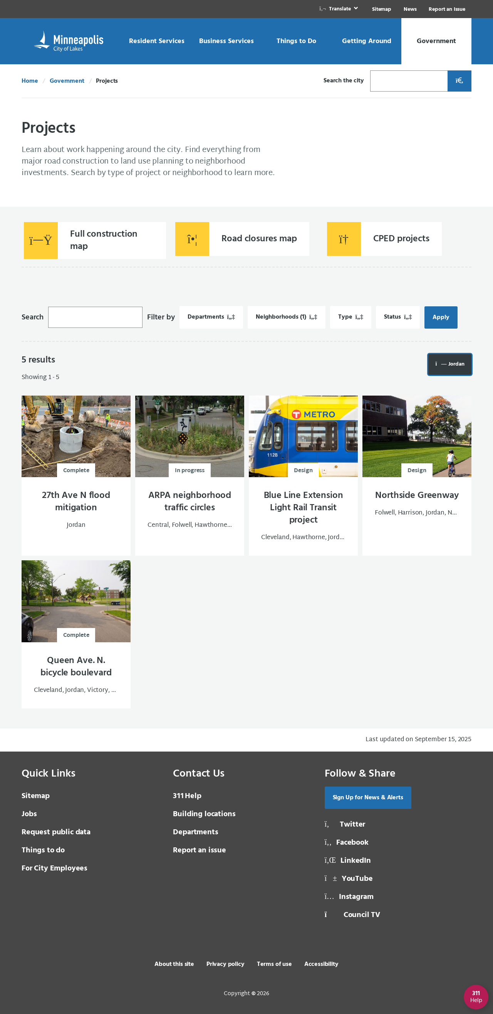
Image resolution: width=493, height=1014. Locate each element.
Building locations (204, 814)
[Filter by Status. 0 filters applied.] (398, 317)
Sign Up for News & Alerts (368, 798)
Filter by (161, 317)
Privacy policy (225, 964)
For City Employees (54, 868)
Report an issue (199, 850)
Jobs (29, 814)
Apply (445, 317)
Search (33, 317)
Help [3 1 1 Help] (187, 796)
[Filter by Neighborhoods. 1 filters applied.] (286, 317)
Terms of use (274, 964)
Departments (195, 832)
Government (67, 81)
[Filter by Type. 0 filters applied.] (350, 317)
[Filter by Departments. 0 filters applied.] (211, 317)
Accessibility (321, 964)
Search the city (344, 81)
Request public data (56, 832)
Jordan (453, 364)
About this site (174, 964)
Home (30, 81)
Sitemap (381, 9)
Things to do (43, 850)
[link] (339, 9)
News (410, 9)
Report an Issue (447, 9)
